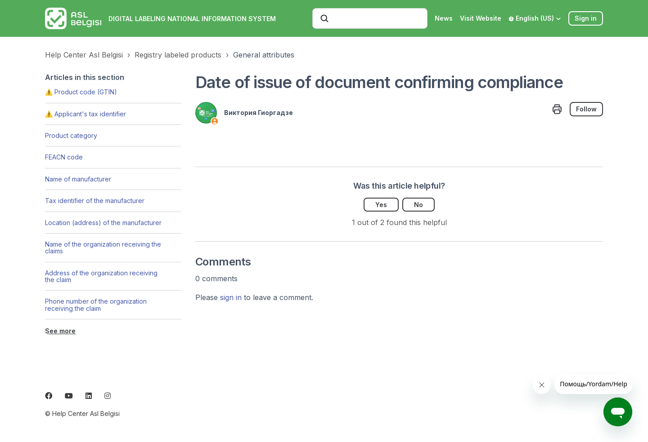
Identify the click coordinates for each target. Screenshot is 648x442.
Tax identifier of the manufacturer (94, 200)
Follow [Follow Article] (586, 109)
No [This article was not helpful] (418, 204)
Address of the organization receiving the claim (101, 276)
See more (60, 330)
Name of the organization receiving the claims (103, 247)
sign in (231, 297)
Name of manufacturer (78, 179)
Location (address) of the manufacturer (103, 222)
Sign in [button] (586, 18)
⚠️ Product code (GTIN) (81, 92)
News (444, 18)
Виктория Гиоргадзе (258, 112)
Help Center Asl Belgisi (84, 54)
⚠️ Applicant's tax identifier (85, 114)
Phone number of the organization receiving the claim (96, 304)
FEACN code (64, 157)
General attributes (263, 54)
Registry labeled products (178, 54)
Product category (71, 135)
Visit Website (480, 18)
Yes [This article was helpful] (381, 204)
